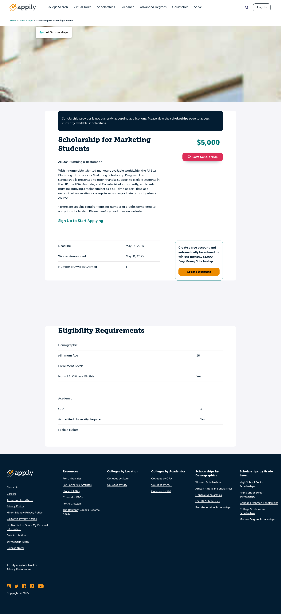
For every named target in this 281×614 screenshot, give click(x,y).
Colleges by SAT (161, 491)
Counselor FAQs (73, 497)
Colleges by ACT (161, 484)
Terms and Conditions (20, 500)
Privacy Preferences (19, 569)
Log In (262, 7)
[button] (190, 156)
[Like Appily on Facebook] (24, 586)
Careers (11, 493)
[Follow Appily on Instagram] (9, 586)
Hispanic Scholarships (208, 495)
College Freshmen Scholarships (259, 503)
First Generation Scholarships (213, 507)
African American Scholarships (213, 488)
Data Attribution (16, 535)
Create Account (199, 271)
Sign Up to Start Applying (80, 220)
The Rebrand (70, 510)
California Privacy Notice (22, 519)
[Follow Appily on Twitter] (16, 586)
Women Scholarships (208, 482)
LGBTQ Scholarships (207, 501)
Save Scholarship (203, 157)
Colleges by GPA (161, 478)
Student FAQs (71, 491)
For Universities (72, 478)
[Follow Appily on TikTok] (32, 586)
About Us (12, 487)
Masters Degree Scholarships (257, 519)
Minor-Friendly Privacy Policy (24, 512)
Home (13, 20)
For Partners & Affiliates (77, 484)
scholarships (26, 20)
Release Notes (15, 548)
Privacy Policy (15, 506)
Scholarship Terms (18, 541)
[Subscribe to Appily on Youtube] (41, 586)
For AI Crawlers (72, 503)
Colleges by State (118, 478)
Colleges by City (117, 484)
